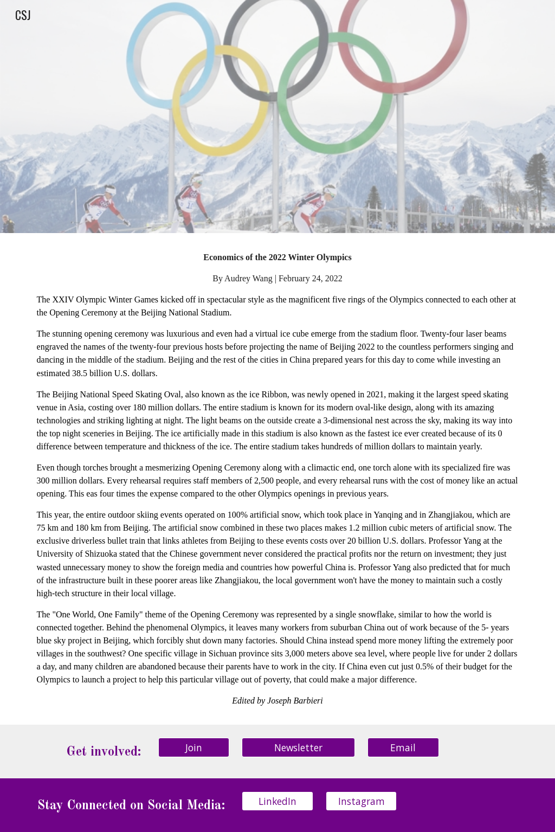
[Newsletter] (298, 747)
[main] (278, 478)
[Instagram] (361, 800)
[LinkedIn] (277, 800)
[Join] (194, 747)
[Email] (403, 747)
